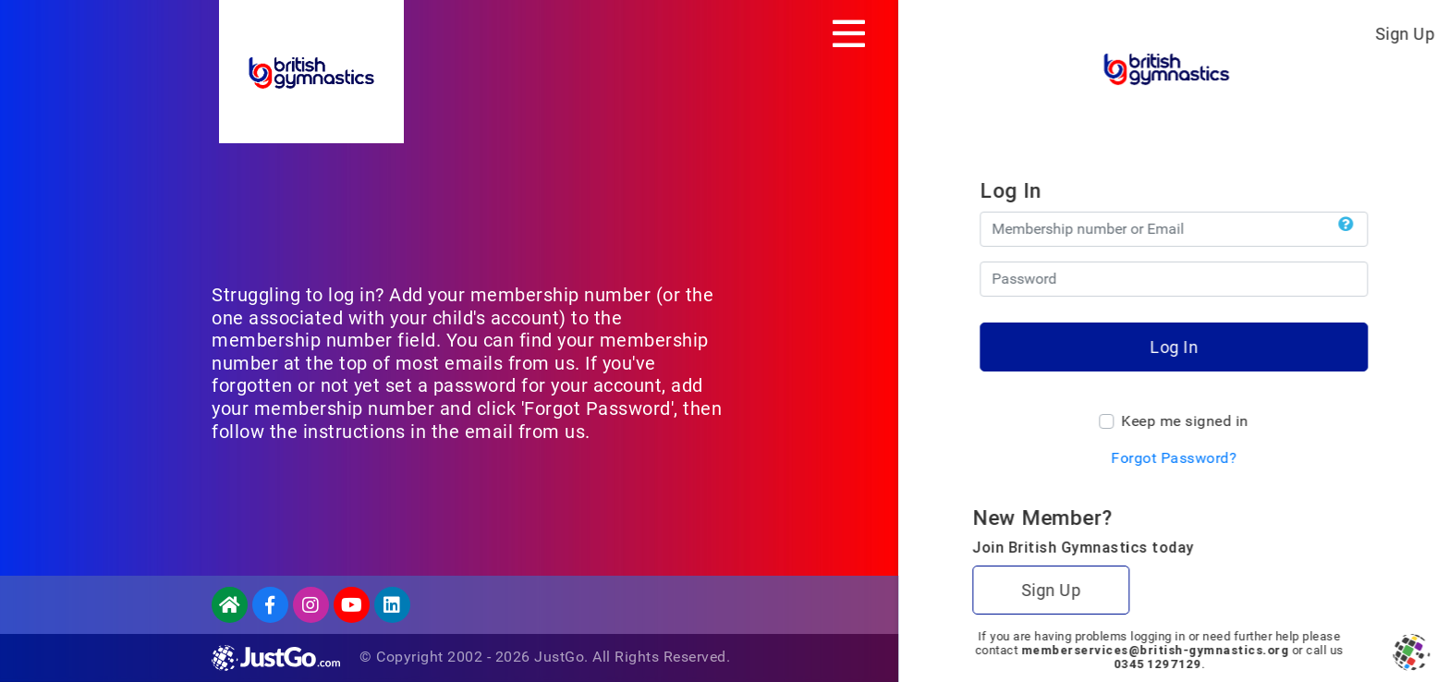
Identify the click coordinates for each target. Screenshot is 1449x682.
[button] (1346, 224)
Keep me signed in (1184, 421)
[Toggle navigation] (849, 33)
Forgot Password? (1173, 458)
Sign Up (1405, 33)
